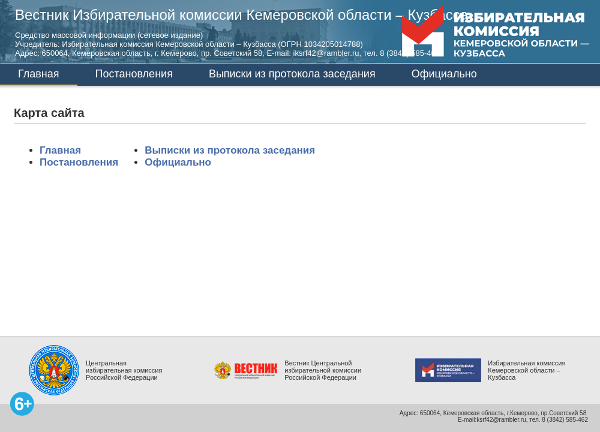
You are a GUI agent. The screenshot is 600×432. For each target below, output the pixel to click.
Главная (38, 74)
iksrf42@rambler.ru (326, 53)
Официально (444, 74)
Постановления (134, 74)
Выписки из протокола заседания (292, 74)
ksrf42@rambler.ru (501, 419)
